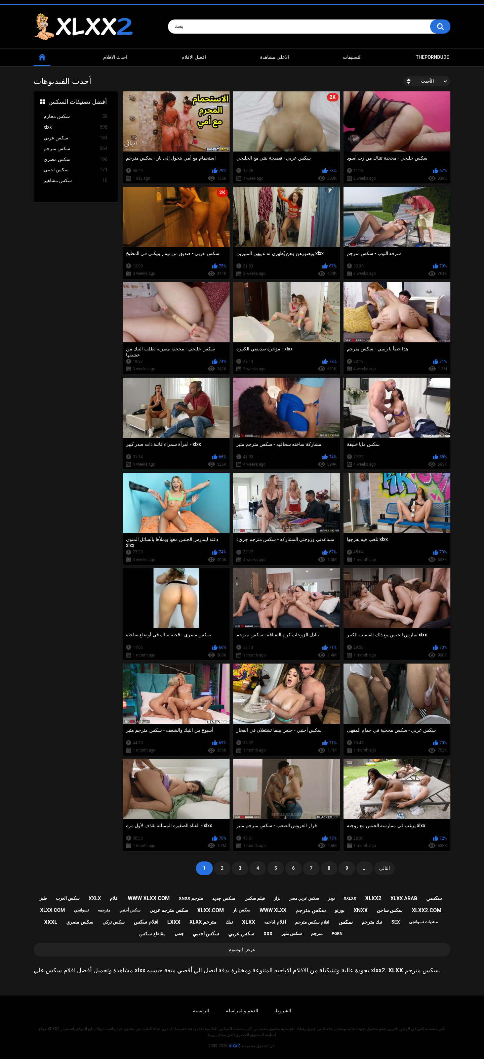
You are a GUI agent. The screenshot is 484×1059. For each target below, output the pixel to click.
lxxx (173, 922)
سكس (345, 922)
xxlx (95, 898)
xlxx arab (404, 898)
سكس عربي (76, 138)
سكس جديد (223, 898)
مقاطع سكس (152, 933)
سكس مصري (76, 159)
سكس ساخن (390, 910)
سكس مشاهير (76, 180)
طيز (43, 898)
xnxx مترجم (191, 898)
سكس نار (241, 910)
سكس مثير (292, 933)
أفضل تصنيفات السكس (77, 101)
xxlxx (350, 898)
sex (395, 922)
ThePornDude (432, 57)
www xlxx (272, 910)
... (365, 868)
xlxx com (52, 910)
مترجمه (104, 910)
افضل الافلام (194, 57)
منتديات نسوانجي (423, 922)
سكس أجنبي (129, 910)
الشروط (283, 1010)
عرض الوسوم (242, 949)
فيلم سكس (254, 898)
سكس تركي (114, 922)
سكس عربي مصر (304, 898)
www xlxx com (149, 898)
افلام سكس (146, 922)
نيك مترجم (372, 922)
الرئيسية (201, 1010)
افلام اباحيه (275, 922)
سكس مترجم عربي (169, 910)
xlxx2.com (426, 910)
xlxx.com (210, 910)
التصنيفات (352, 57)
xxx (268, 933)
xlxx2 (373, 898)
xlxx (76, 127)
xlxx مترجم (203, 922)
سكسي (434, 898)
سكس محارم (76, 116)
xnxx (361, 910)
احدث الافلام (115, 57)
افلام (114, 898)
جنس (179, 933)
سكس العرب (68, 898)
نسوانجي (81, 910)
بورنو (340, 910)
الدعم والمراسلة (242, 1010)
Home (42, 57)
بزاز (277, 898)
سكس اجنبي (76, 170)
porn (337, 933)
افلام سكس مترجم (312, 922)
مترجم (317, 933)
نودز (331, 898)
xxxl (50, 922)
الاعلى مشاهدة (274, 57)
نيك (229, 922)
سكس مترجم (76, 149)
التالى (384, 868)
